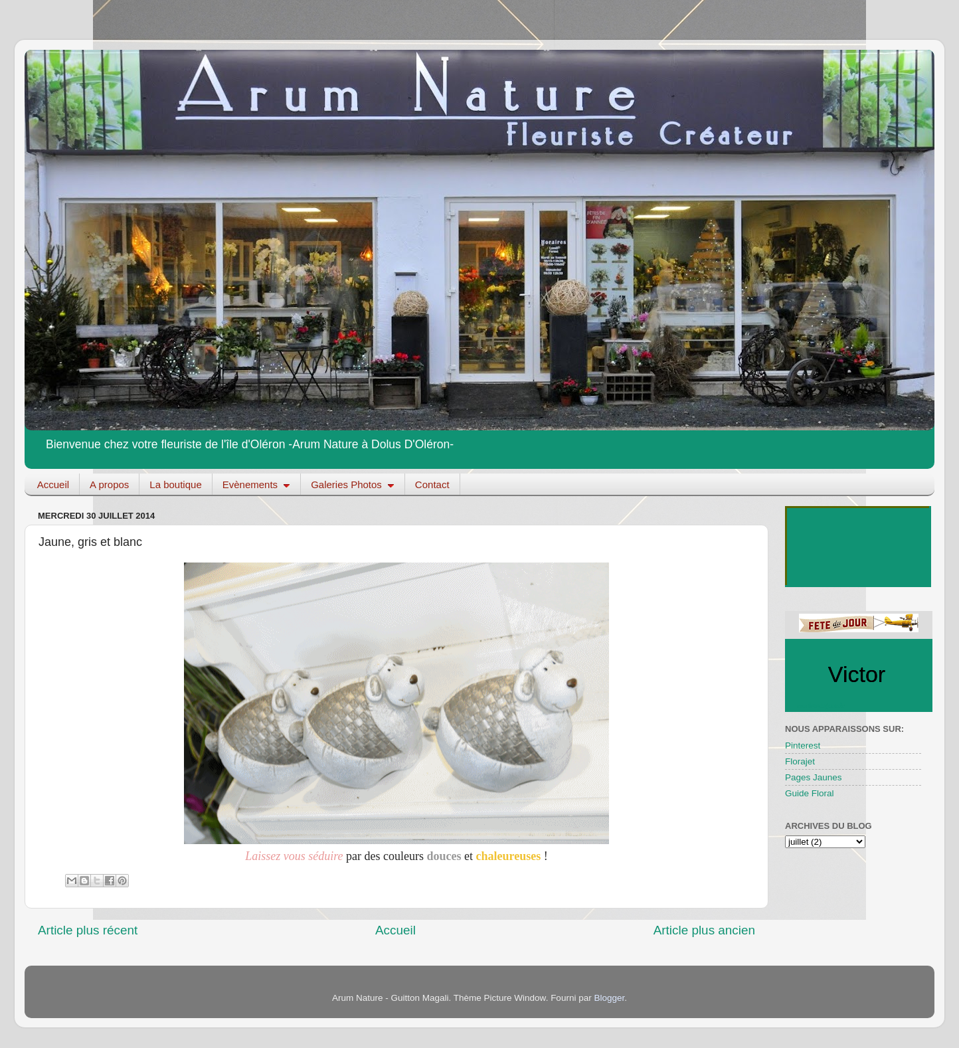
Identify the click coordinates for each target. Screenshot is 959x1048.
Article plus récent (87, 930)
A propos (109, 484)
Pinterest (802, 745)
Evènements (256, 484)
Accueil (53, 484)
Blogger (609, 998)
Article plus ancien (704, 930)
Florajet (800, 761)
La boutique (175, 484)
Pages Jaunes (813, 777)
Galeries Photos (352, 484)
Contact (432, 484)
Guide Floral (809, 793)
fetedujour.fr (826, 705)
